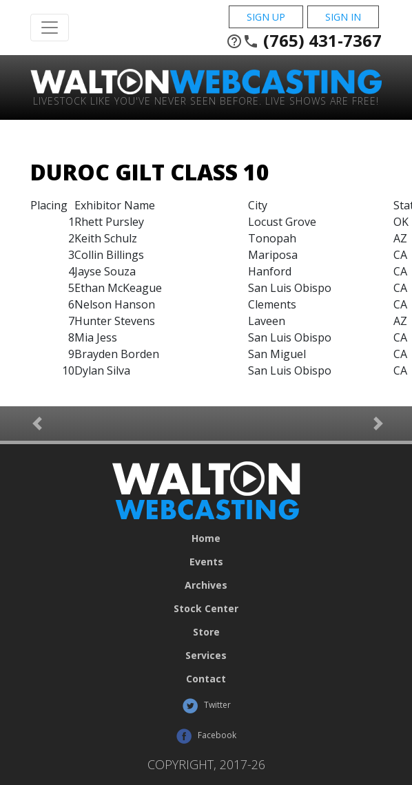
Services (206, 655)
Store (206, 632)
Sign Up (266, 16)
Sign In (343, 16)
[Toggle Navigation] (49, 27)
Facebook (206, 736)
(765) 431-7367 (304, 41)
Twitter (206, 706)
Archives (206, 585)
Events (206, 562)
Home (206, 538)
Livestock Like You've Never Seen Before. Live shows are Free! (206, 100)
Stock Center (206, 609)
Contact (206, 679)
